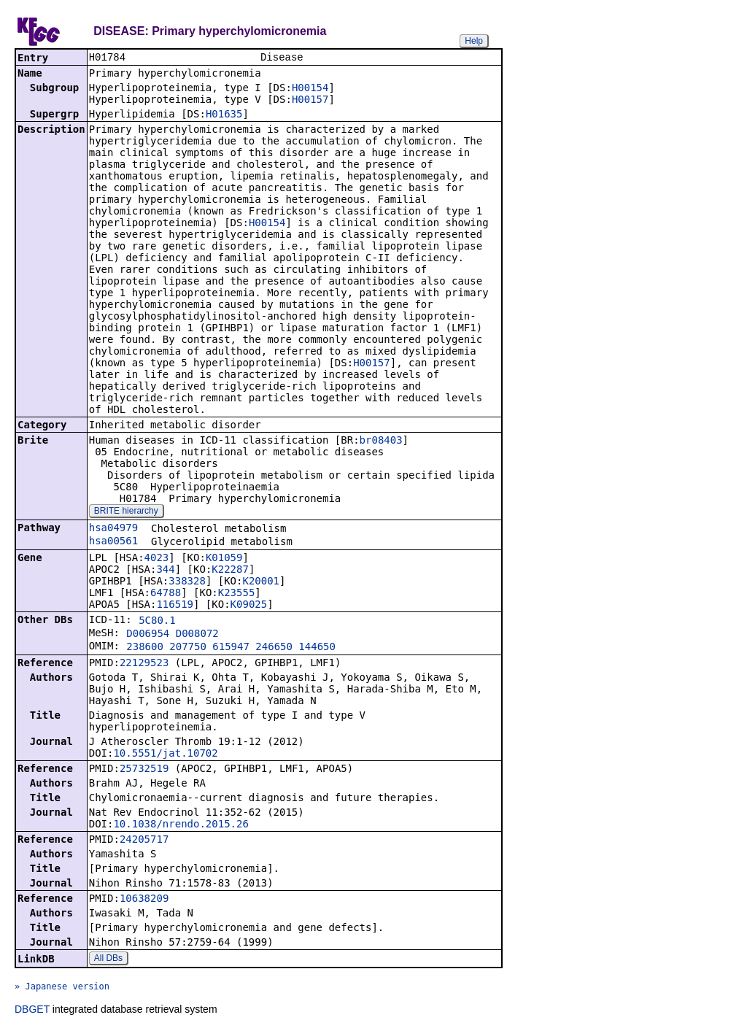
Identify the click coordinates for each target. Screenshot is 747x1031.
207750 (187, 648)
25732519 (144, 770)
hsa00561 (113, 542)
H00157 (310, 101)
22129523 (144, 664)
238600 (144, 648)
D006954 (147, 635)
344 (165, 570)
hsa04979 (113, 529)
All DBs (108, 959)
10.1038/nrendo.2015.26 (180, 825)
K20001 (260, 582)
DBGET (32, 1010)
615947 (230, 648)
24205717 (144, 840)
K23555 (236, 594)
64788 (165, 594)
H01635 (224, 115)
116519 (174, 605)
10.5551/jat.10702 (165, 754)
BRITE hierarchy (126, 512)
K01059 (224, 559)
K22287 (230, 570)
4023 (156, 559)
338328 (187, 582)
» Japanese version (62, 988)
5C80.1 (157, 622)
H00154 (310, 89)
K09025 (249, 605)
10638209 (144, 899)
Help (474, 41)
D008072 (197, 635)
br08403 (381, 441)
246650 (274, 648)
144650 (317, 648)
